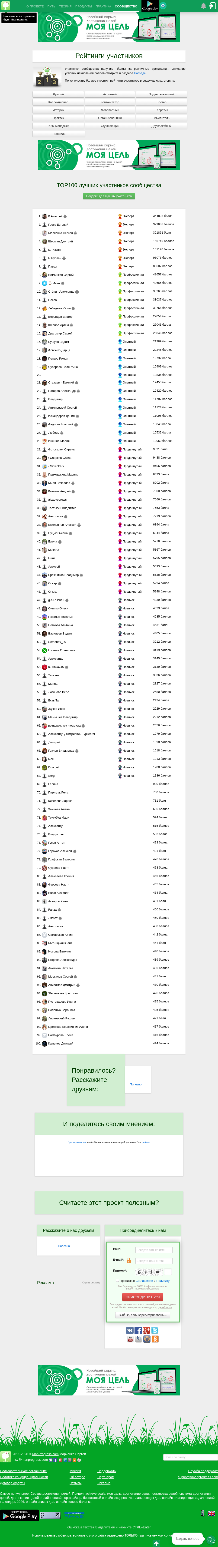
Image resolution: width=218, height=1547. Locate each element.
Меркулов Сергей (57, 976)
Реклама (103, 1483)
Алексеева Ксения (58, 876)
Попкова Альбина (57, 625)
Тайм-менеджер (58, 126)
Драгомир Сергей (57, 333)
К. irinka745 (53, 667)
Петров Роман (55, 358)
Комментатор (110, 102)
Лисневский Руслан (58, 1018)
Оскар (49, 583)
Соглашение (144, 1281)
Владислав (53, 834)
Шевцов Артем (55, 325)
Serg (48, 775)
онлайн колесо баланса (73, 1502)
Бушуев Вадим (55, 342)
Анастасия (52, 516)
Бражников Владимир (60, 575)
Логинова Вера (55, 692)
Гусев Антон (53, 842)
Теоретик (161, 110)
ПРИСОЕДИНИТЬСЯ (143, 1297)
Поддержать (106, 1471)
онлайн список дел (40, 1502)
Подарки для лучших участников (109, 196)
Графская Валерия (58, 859)
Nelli (48, 759)
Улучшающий (110, 126)
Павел (49, 266)
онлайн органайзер (66, 1498)
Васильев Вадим (57, 633)
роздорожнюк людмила (61, 725)
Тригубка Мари (55, 817)
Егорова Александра (59, 960)
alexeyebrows (54, 499)
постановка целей (164, 1493)
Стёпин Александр (58, 291)
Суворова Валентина (60, 367)
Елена (49, 541)
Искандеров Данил (58, 416)
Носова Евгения (56, 951)
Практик (58, 118)
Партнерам (105, 1477)
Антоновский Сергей (59, 407)
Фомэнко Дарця (56, 350)
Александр (52, 658)
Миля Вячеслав (56, 483)
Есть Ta (50, 700)
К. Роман (51, 249)
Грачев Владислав (58, 750)
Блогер (161, 102)
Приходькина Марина (60, 474)
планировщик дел (147, 1498)
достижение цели (136, 1493)
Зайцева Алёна (56, 809)
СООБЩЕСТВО (126, 6)
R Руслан (51, 258)
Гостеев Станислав (58, 650)
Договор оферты (12, 1483)
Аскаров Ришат (56, 901)
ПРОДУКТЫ (83, 6)
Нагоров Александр (59, 391)
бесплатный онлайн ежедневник (107, 1498)
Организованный (110, 118)
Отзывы (75, 1483)
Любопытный (110, 110)
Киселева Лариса (57, 801)
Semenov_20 (54, 642)
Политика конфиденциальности (24, 1477)
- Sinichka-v (53, 466)
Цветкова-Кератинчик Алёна (65, 1026)
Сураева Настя (55, 867)
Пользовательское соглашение (23, 1471)
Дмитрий (51, 742)
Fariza (49, 909)
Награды (140, 73)
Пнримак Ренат (56, 792)
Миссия (75, 1471)
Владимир (52, 399)
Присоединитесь (77, 1142)
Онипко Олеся (55, 608)
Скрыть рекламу (91, 1282)
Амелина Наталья (57, 968)
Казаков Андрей (56, 491)
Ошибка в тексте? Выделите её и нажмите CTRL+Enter (109, 1527)
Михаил (50, 550)
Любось (50, 432)
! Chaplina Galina (56, 457)
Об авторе (77, 1477)
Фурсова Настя (55, 884)
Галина (50, 784)
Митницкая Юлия (57, 943)
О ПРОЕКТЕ (35, 6)
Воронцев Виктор (57, 316)
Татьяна (50, 675)
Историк (58, 110)
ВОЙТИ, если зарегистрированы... (143, 1315)
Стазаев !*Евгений (58, 382)
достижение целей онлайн (31, 1498)
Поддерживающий (161, 94)
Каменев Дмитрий (58, 1043)
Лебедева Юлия (56, 308)
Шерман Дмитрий (57, 241)
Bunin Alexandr (55, 893)
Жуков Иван (53, 709)
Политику (163, 1281)
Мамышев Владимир (59, 717)
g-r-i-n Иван (53, 600)
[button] (211, 1540)
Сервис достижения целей (50, 1493)
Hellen (49, 300)
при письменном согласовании (161, 1535)
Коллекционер (58, 102)
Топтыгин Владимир (59, 508)
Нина (48, 558)
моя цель (114, 1493)
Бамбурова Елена (57, 1035)
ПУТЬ (51, 6)
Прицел (77, 1493)
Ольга (49, 591)
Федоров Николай (57, 424)
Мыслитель (162, 118)
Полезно (135, 1084)
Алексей (51, 566)
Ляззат (50, 918)
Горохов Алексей (57, 851)
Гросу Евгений (55, 224)
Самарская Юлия (57, 934)
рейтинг (146, 1142)
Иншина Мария (56, 441)
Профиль (58, 134)
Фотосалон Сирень (58, 449)
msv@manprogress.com (30, 1459)
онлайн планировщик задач (183, 1498)
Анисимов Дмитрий (58, 985)
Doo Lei (50, 767)
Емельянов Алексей (59, 524)
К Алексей (52, 216)
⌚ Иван (51, 283)
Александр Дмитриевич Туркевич (68, 734)
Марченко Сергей (57, 233)
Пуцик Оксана (55, 533)
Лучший (58, 94)
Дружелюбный (161, 126)
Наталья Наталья (57, 616)
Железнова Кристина (60, 993)
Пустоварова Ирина (59, 1001)
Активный (110, 94)
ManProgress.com (45, 1454)
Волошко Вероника (58, 1010)
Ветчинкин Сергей (58, 275)
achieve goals (95, 1493)
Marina (50, 683)
